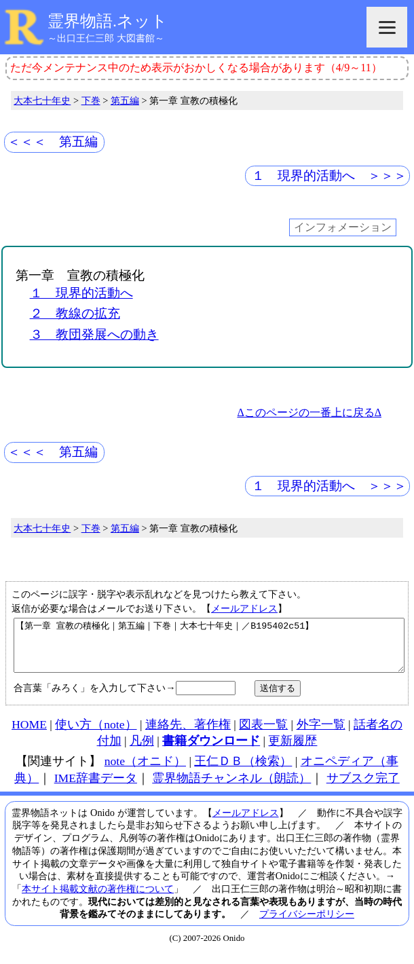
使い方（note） (95, 734)
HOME (29, 734)
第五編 (125, 100)
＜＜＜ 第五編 (52, 141)
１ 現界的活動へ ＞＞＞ (329, 175)
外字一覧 (321, 734)
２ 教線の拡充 (75, 313)
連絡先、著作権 (188, 734)
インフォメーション (343, 228)
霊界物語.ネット (108, 21)
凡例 (142, 751)
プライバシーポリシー (306, 924)
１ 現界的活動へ (81, 293)
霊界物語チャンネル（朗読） (231, 788)
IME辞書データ (95, 788)
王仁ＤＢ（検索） (243, 771)
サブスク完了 (363, 788)
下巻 (90, 100)
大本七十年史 (42, 100)
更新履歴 (292, 751)
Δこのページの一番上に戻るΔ (309, 412)
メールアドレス (244, 608)
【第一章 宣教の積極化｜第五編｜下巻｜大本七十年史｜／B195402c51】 (209, 650)
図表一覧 (263, 734)
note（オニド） (145, 771)
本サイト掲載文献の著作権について (98, 898)
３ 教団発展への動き (94, 334)
